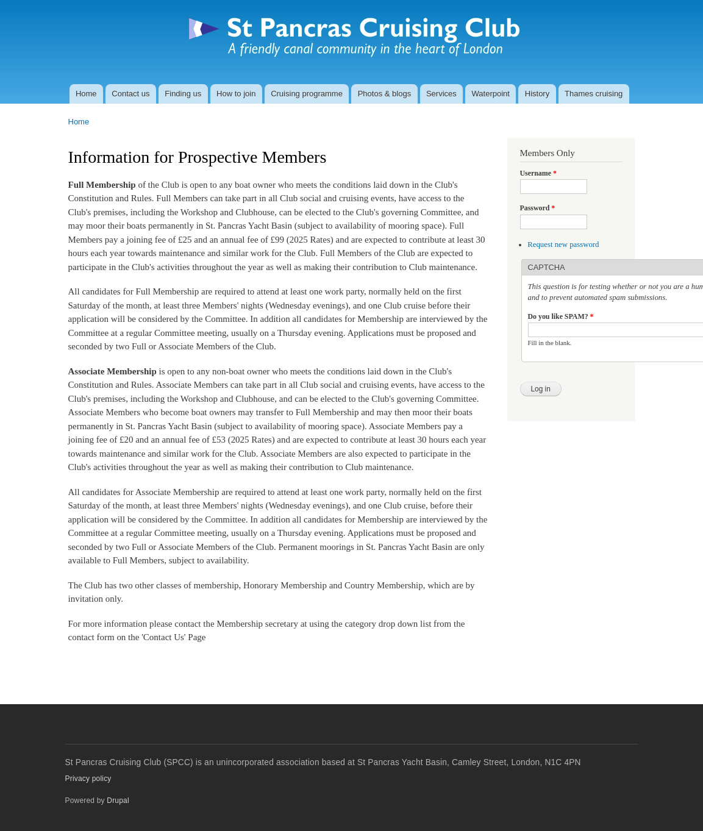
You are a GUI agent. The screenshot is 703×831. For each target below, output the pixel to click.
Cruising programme (307, 93)
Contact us (130, 93)
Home (86, 93)
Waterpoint (491, 93)
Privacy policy (88, 778)
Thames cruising (594, 93)
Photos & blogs (384, 93)
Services (441, 93)
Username (538, 173)
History (537, 93)
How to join (235, 93)
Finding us (183, 93)
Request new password (563, 244)
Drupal (118, 800)
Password (537, 208)
